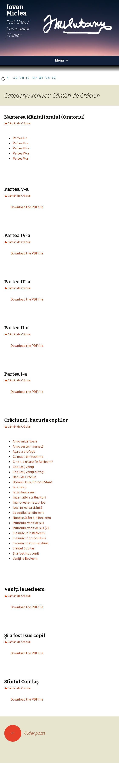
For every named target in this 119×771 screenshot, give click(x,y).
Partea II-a (20, 143)
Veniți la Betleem (25, 558)
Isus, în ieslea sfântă (27, 507)
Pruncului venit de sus (28, 523)
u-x (47, 78)
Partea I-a (20, 138)
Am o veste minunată (28, 446)
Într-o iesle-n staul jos (29, 502)
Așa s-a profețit (24, 451)
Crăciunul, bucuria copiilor (36, 420)
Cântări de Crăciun (19, 123)
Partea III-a (21, 148)
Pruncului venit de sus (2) (31, 528)
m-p (35, 78)
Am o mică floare (25, 441)
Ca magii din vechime (28, 456)
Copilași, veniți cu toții (28, 472)
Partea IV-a (21, 153)
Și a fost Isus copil (26, 553)
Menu (59, 60)
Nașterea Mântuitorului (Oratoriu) (44, 117)
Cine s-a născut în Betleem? (33, 461)
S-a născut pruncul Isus (29, 538)
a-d (15, 78)
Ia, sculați (19, 487)
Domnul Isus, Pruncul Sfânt (32, 482)
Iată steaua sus (23, 492)
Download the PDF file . (27, 207)
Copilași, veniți (23, 467)
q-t (41, 78)
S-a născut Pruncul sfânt (30, 543)
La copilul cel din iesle (28, 512)
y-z (54, 78)
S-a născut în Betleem (29, 533)
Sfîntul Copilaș (23, 548)
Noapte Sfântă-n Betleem (32, 517)
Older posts (24, 733)
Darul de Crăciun (24, 477)
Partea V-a (20, 158)
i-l (27, 78)
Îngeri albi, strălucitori (29, 497)
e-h (22, 78)
